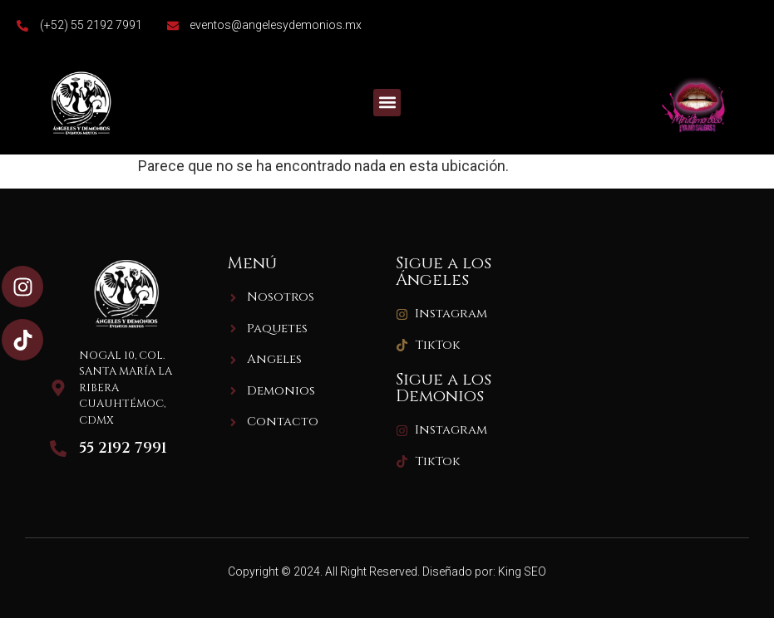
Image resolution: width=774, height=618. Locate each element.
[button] (387, 102)
